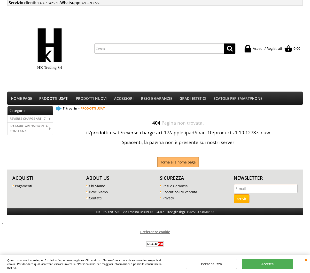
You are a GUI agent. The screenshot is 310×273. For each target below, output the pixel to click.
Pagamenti (23, 186)
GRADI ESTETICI (192, 98)
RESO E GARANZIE (156, 98)
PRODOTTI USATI (54, 98)
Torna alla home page (178, 162)
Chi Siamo (97, 186)
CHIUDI (306, 259)
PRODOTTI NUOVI (91, 98)
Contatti (95, 198)
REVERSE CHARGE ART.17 (28, 118)
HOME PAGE (21, 98)
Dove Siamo (98, 192)
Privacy (168, 198)
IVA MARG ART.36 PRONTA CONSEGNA (29, 128)
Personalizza (211, 264)
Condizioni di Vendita (180, 192)
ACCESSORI (124, 98)
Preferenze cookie (155, 232)
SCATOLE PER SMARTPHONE (238, 98)
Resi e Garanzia (175, 186)
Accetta (267, 264)
